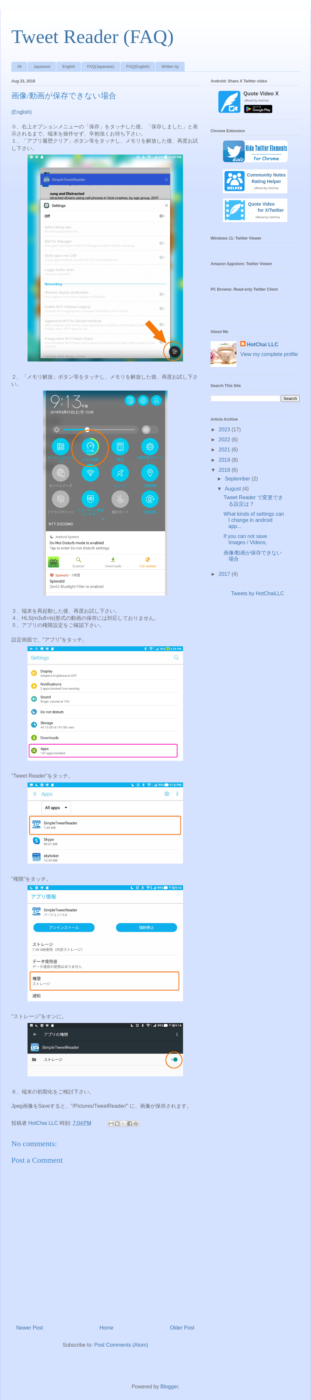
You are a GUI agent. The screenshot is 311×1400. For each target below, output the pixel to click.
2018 (225, 470)
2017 (225, 574)
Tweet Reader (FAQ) (92, 36)
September (238, 478)
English (68, 66)
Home (106, 1327)
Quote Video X (261, 93)
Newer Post (29, 1327)
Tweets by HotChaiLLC (257, 593)
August (233, 488)
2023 (225, 429)
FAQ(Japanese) (100, 66)
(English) (21, 112)
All (19, 66)
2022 (225, 439)
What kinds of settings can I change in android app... (254, 520)
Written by (170, 66)
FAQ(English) (137, 66)
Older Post (182, 1327)
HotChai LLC (262, 344)
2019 (225, 460)
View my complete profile (269, 354)
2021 (225, 449)
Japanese (41, 66)
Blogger (169, 1386)
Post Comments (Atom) (121, 1345)
